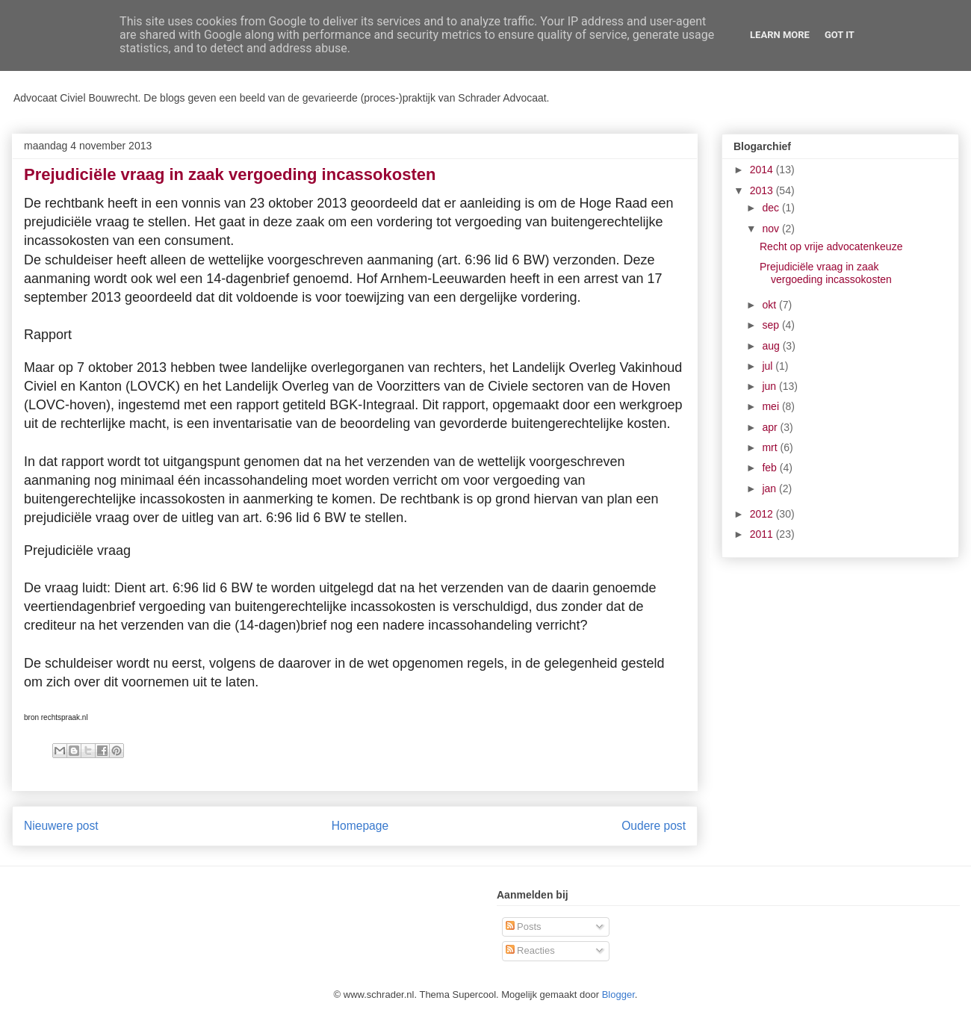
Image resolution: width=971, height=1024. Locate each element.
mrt (771, 447)
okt (770, 305)
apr (771, 427)
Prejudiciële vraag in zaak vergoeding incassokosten (826, 273)
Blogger (618, 994)
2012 (763, 514)
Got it (839, 34)
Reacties (530, 950)
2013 (763, 190)
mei (771, 406)
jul (768, 366)
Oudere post (653, 825)
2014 (763, 170)
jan (770, 488)
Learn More (780, 34)
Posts (524, 926)
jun (770, 386)
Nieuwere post (61, 825)
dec (771, 208)
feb (770, 468)
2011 (763, 534)
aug (772, 346)
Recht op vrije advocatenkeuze (831, 246)
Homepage (360, 825)
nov (771, 229)
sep (771, 325)
